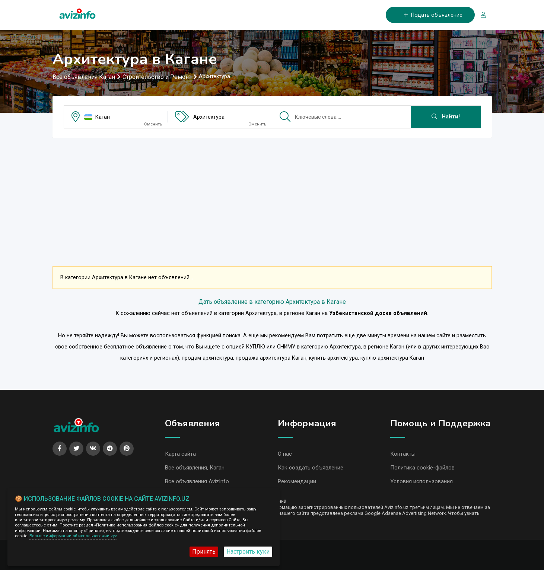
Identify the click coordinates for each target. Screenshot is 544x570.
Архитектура (209, 117)
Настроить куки (248, 551)
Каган (102, 117)
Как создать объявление (310, 467)
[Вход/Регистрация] (480, 15)
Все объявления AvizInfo (197, 481)
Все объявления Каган (84, 76)
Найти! (446, 117)
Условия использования (421, 481)
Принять (204, 551)
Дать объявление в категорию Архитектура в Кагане (272, 301)
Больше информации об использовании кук (73, 536)
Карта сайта (180, 453)
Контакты (403, 453)
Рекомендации (297, 481)
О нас (285, 453)
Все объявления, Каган (195, 467)
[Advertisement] (272, 196)
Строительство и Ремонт (157, 76)
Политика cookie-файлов (422, 467)
